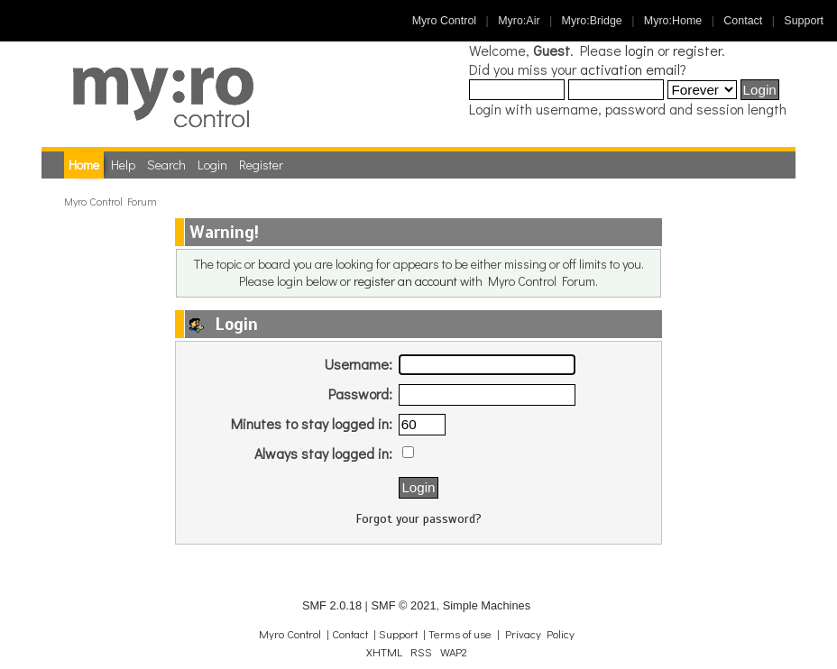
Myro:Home (673, 20)
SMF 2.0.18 (332, 605)
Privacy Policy (540, 634)
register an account (405, 280)
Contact (742, 20)
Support (803, 20)
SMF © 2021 (403, 605)
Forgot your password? (419, 519)
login (639, 50)
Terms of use (460, 634)
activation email (630, 69)
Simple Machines (486, 605)
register (697, 50)
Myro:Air (518, 20)
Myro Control (444, 20)
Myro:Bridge (592, 20)
